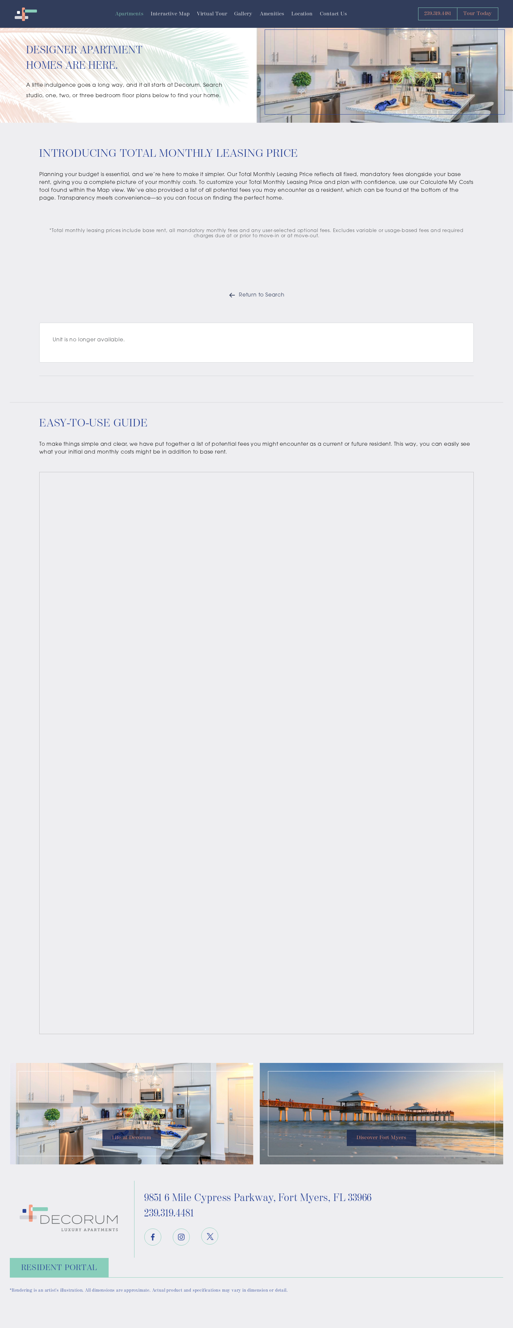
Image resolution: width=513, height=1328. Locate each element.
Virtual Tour (212, 14)
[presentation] (256, 753)
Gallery (243, 14)
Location (302, 14)
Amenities (272, 14)
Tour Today (477, 13)
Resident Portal (59, 1267)
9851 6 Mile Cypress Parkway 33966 (258, 1198)
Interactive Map (170, 14)
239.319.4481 (437, 13)
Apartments (129, 14)
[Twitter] (209, 1236)
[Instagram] (181, 1237)
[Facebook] (152, 1237)
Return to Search (256, 295)
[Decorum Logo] (26, 14)
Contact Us (333, 14)
